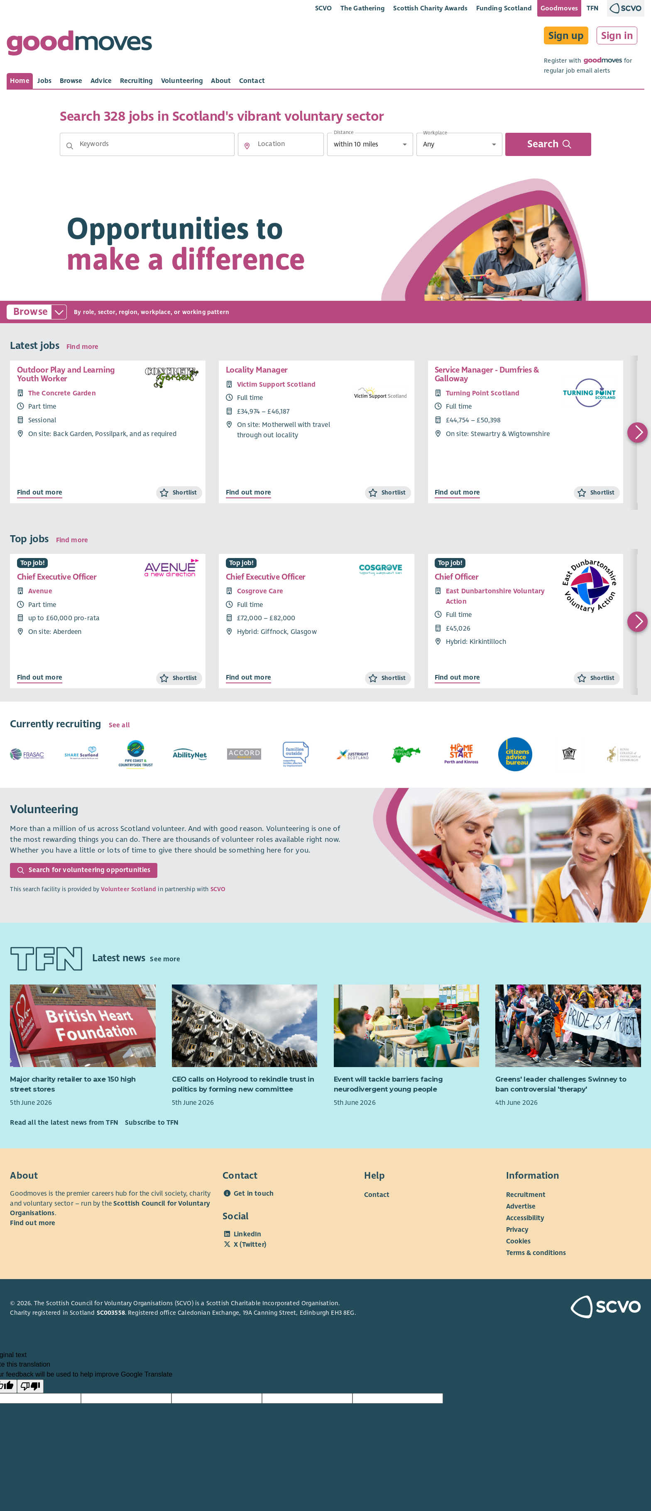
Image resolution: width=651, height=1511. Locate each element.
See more (165, 959)
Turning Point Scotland (483, 393)
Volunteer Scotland (128, 889)
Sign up (566, 35)
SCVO (323, 8)
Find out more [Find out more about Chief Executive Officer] (39, 677)
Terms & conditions (536, 1253)
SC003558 (111, 1312)
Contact (376, 1195)
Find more (82, 347)
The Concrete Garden (62, 393)
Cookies (518, 1241)
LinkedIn (247, 1234)
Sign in (617, 35)
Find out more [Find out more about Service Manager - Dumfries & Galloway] (457, 492)
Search (549, 144)
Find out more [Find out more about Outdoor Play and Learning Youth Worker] (39, 492)
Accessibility (525, 1218)
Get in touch (254, 1193)
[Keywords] (147, 144)
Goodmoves (559, 8)
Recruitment (526, 1195)
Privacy (517, 1230)
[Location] (281, 144)
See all (119, 725)
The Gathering (362, 8)
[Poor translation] (30, 1386)
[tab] (20, 81)
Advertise (521, 1206)
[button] (69, 146)
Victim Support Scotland (276, 384)
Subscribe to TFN (152, 1123)
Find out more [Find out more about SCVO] (32, 1223)
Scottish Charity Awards (430, 8)
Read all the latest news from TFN (64, 1123)
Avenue (40, 591)
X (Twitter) (250, 1244)
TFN (593, 8)
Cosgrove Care (260, 591)
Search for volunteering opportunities (84, 870)
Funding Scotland (504, 8)
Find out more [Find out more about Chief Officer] (457, 677)
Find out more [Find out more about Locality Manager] (248, 492)
